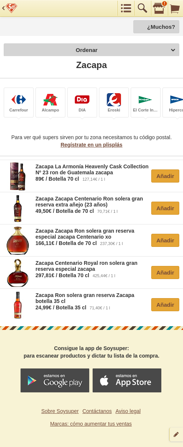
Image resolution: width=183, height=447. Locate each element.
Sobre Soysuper (59, 411)
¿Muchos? (161, 27)
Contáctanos (97, 411)
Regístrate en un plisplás (91, 145)
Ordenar (125, 50)
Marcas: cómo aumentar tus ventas (91, 424)
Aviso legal (127, 411)
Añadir (165, 176)
